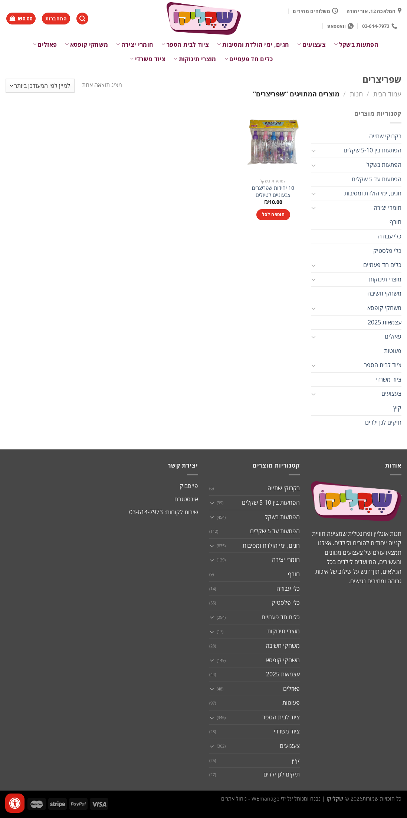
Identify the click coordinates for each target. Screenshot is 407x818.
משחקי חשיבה (384, 293)
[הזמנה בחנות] (40, 86)
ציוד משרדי (147, 59)
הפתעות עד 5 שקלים (376, 179)
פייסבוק (189, 486)
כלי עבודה (389, 236)
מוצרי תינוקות (195, 59)
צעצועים (311, 44)
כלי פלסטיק (387, 251)
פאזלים (45, 44)
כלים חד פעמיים (248, 59)
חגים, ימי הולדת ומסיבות (253, 44)
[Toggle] (314, 150)
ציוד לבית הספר (185, 44)
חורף (395, 222)
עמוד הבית (387, 93)
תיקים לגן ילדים (383, 422)
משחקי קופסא (86, 44)
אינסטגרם (186, 499)
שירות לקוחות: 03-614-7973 (163, 512)
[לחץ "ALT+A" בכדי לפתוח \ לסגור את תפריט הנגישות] (14, 803)
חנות (356, 93)
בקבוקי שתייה (385, 136)
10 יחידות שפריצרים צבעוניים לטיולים (273, 191)
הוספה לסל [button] (273, 214)
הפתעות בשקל (356, 44)
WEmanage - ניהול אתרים (250, 798)
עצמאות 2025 (384, 322)
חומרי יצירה (134, 44)
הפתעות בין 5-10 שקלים (372, 150)
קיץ (397, 408)
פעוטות (392, 351)
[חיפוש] (82, 19)
